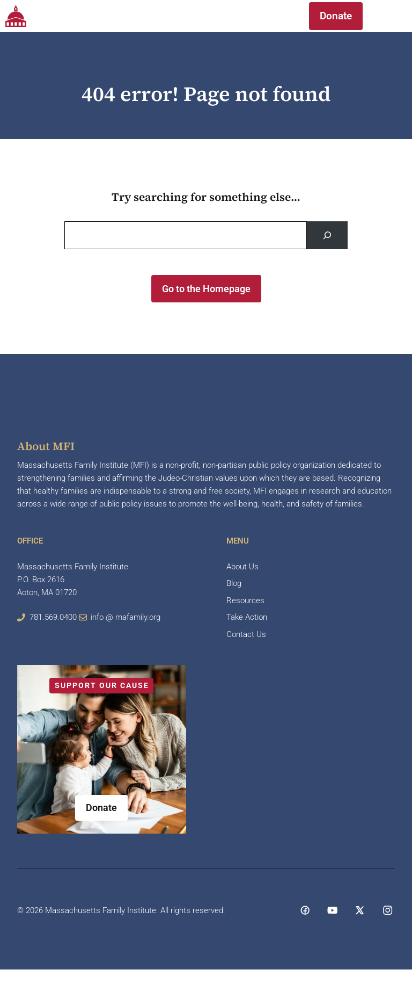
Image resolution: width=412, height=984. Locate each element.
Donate (336, 16)
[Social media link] (305, 910)
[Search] (327, 235)
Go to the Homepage (206, 288)
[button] (278, 16)
